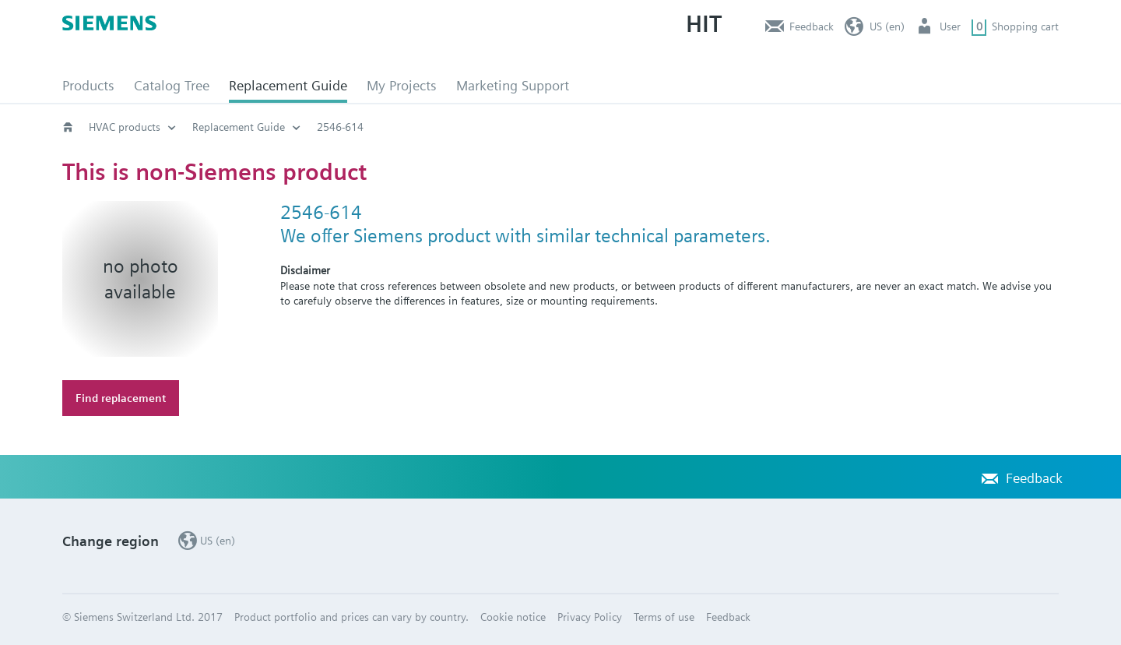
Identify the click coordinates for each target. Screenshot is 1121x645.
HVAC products (124, 127)
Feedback (811, 26)
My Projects (402, 85)
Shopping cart (1025, 26)
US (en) (887, 26)
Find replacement (121, 398)
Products (88, 85)
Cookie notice (513, 617)
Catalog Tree (171, 85)
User (950, 26)
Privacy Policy (589, 617)
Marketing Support (512, 85)
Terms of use (664, 617)
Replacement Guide (288, 85)
